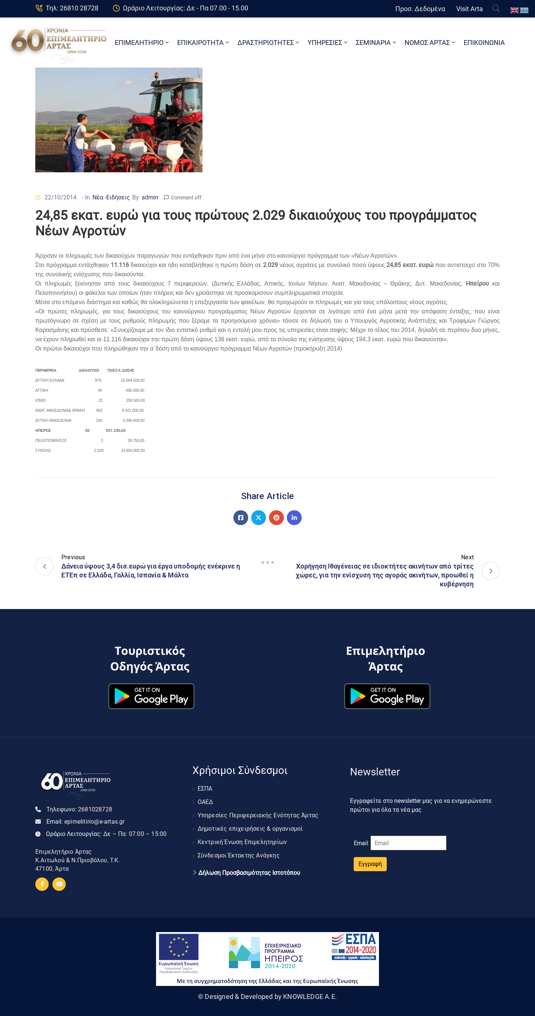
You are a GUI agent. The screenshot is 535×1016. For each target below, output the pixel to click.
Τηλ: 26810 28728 (72, 8)
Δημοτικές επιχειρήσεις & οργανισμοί (250, 828)
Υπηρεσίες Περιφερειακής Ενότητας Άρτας (258, 815)
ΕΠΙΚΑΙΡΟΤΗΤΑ (203, 42)
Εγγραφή (370, 863)
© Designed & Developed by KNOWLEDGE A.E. (267, 996)
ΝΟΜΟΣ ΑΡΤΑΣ (431, 42)
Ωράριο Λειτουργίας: (106, 833)
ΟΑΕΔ (205, 801)
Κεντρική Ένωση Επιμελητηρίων (242, 842)
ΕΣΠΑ (205, 788)
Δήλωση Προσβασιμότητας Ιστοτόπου (249, 873)
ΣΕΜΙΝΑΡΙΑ (377, 42)
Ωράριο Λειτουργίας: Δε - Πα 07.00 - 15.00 (185, 8)
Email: (85, 821)
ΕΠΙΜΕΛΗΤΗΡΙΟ (142, 42)
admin (150, 197)
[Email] (408, 843)
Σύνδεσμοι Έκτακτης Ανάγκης (239, 855)
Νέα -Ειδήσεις (111, 197)
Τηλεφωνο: (79, 809)
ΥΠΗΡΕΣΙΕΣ (328, 42)
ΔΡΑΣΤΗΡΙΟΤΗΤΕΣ (269, 42)
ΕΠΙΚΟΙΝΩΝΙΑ (484, 42)
